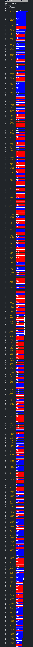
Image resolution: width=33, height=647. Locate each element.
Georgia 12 (11, 525)
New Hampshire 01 (11, 276)
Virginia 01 (11, 377)
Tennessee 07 (12, 204)
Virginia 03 (11, 224)
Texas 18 (11, 529)
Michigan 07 (12, 232)
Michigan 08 (12, 94)
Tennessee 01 (12, 97)
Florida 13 (11, 35)
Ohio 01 (11, 107)
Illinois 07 (11, 33)
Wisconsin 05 (12, 142)
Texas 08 (11, 590)
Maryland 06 (12, 491)
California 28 (12, 532)
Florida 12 (11, 223)
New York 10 (12, 30)
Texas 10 (11, 453)
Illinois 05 (11, 25)
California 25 (12, 622)
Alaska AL (11, 488)
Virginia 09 (11, 188)
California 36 (12, 45)
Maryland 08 (12, 460)
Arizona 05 (11, 563)
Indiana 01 (11, 354)
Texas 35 (11, 332)
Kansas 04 (11, 368)
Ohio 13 (11, 67)
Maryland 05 (12, 526)
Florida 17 (11, 34)
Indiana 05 (11, 336)
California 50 (12, 180)
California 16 (12, 521)
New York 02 (12, 625)
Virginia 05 (11, 282)
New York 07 (12, 133)
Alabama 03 (11, 205)
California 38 (12, 633)
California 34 (12, 537)
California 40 (12, 557)
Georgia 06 (11, 546)
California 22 (12, 644)
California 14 (12, 598)
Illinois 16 (11, 171)
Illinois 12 (11, 159)
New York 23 (12, 78)
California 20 (12, 589)
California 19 (12, 549)
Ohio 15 (11, 222)
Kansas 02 (11, 301)
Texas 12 (11, 473)
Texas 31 (11, 518)
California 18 (12, 638)
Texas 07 (11, 136)
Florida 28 (11, 606)
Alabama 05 (11, 247)
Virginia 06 (11, 261)
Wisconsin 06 (12, 73)
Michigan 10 (12, 111)
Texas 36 (11, 450)
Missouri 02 (11, 253)
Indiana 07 (11, 85)
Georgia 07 (11, 591)
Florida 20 (11, 466)
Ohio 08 (11, 306)
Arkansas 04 (12, 299)
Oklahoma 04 (12, 364)
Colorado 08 (12, 558)
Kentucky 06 (12, 162)
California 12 (12, 271)
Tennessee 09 (12, 267)
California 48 (12, 603)
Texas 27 (11, 455)
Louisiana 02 (12, 263)
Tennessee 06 (12, 134)
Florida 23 (11, 140)
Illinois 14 (11, 573)
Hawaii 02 (11, 611)
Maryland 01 (12, 339)
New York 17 (12, 595)
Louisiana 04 (12, 212)
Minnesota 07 (12, 118)
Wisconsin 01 (12, 163)
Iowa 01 (11, 124)
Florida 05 (11, 166)
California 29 (12, 616)
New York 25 (12, 76)
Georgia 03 (11, 490)
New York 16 (12, 454)
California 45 (12, 620)
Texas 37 (11, 18)
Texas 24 (11, 427)
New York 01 (12, 572)
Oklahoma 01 (12, 302)
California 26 (12, 613)
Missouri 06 (11, 428)
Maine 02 (11, 37)
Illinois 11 (11, 492)
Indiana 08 (11, 200)
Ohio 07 (11, 151)
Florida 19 (11, 39)
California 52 (12, 637)
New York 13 (12, 89)
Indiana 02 (11, 451)
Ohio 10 (11, 59)
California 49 (12, 553)
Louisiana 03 (12, 308)
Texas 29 (11, 604)
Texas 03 (11, 596)
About (9, 0)
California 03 (12, 323)
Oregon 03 (11, 262)
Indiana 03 (11, 351)
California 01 (12, 467)
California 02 (12, 216)
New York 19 (12, 112)
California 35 (12, 641)
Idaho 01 (11, 498)
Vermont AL (11, 68)
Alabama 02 (11, 334)
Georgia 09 (11, 559)
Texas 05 (11, 585)
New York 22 (12, 72)
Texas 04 (11, 478)
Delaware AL (12, 330)
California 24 (12, 545)
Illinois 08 (11, 442)
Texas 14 (11, 408)
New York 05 (12, 608)
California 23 (12, 615)
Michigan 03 (12, 365)
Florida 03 (11, 353)
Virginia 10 (11, 612)
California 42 (12, 602)
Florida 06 (11, 74)
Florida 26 (11, 565)
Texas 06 (11, 594)
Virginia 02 (11, 331)
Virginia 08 (11, 56)
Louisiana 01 (12, 254)
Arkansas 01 (12, 274)
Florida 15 (11, 446)
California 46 (12, 642)
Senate (18, 0)
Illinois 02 (11, 238)
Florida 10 (11, 376)
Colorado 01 (12, 16)
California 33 (12, 639)
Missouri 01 (11, 24)
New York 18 (12, 512)
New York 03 (12, 571)
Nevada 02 (11, 317)
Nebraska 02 (12, 237)
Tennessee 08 (12, 394)
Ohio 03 (11, 87)
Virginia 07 (11, 577)
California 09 (12, 634)
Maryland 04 (12, 534)
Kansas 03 (11, 236)
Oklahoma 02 (12, 357)
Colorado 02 (12, 83)
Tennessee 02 (12, 175)
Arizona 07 (11, 540)
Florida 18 (11, 506)
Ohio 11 (11, 22)
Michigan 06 (12, 229)
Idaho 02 (11, 527)
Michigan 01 (12, 26)
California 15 (12, 578)
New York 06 (12, 400)
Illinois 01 (11, 160)
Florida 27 (11, 250)
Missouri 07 (11, 243)
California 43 (12, 621)
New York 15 (12, 369)
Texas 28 (11, 607)
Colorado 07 (12, 91)
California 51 (12, 495)
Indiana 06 (11, 281)
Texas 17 (11, 487)
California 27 (12, 626)
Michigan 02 (12, 405)
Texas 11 (11, 337)
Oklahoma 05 (12, 280)
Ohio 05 (11, 196)
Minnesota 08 (12, 167)
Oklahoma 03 (12, 474)
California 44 (12, 629)
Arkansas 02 (12, 132)
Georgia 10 (11, 544)
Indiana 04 (11, 355)
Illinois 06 (11, 269)
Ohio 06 (11, 100)
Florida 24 (11, 462)
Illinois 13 (11, 88)
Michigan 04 (12, 312)
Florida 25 (11, 484)
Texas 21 (11, 296)
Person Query (7, 1)
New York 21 (12, 154)
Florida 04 (11, 371)
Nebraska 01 (12, 257)
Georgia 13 (11, 523)
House (13, 0)
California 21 (12, 631)
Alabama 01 (11, 342)
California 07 (12, 576)
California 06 (12, 511)
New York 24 (12, 123)
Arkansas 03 (12, 432)
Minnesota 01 (12, 169)
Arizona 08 (11, 350)
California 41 (12, 609)
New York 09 (12, 404)
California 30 (11, 21)
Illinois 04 (11, 580)
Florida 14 (11, 84)
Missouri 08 (11, 310)
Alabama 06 (11, 318)
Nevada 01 (11, 434)
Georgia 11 (11, 382)
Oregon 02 (11, 197)
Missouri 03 (11, 278)
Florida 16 (11, 387)
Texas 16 (11, 574)
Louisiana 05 (12, 433)
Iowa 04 (11, 164)
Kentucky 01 (12, 295)
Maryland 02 (12, 303)
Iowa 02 (11, 116)
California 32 (12, 399)
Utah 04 (11, 630)
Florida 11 (11, 367)
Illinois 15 (11, 144)
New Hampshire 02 (11, 289)
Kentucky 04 (12, 409)
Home (6, 0)
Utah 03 (11, 600)
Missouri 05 (11, 44)
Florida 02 (11, 258)
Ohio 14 (11, 156)
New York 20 (12, 99)
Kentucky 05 (12, 242)
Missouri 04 (11, 415)
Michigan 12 (12, 293)
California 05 (12, 515)
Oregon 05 (11, 311)
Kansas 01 (11, 189)
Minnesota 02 (12, 445)
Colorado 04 (12, 480)
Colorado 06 (12, 314)
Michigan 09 (12, 248)
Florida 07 (11, 226)
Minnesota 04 (12, 217)
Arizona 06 (11, 60)
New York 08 (12, 286)
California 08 (12, 581)
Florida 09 (11, 531)
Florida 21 (11, 287)
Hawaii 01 (11, 568)
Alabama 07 (11, 244)
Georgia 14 (11, 522)
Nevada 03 (11, 393)
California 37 (12, 593)
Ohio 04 (11, 343)
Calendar (23, 0)
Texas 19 (11, 472)
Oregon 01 (11, 58)
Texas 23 (11, 599)
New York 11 (12, 562)
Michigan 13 (12, 335)
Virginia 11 (11, 550)
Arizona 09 (11, 449)
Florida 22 (11, 268)
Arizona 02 (11, 398)
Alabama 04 (11, 416)
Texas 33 (11, 569)
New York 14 (12, 461)
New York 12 (12, 11)
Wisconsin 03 (12, 143)
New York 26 (12, 43)
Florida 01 (11, 259)
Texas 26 (11, 538)
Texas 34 (11, 628)
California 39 (12, 646)
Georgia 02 (11, 379)
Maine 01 (11, 51)
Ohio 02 (11, 347)
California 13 (12, 643)
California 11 (12, 19)
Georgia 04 (11, 542)
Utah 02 (11, 582)
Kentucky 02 (12, 324)
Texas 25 (11, 547)
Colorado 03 (12, 77)
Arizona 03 (11, 617)
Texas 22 (11, 586)
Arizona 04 (11, 246)
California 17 (12, 541)
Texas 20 (11, 530)
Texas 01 (11, 510)
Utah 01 (11, 587)
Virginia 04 (11, 146)
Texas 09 (11, 501)
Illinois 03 (11, 447)
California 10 (12, 519)
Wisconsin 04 (12, 101)
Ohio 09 (11, 48)
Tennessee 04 (12, 437)
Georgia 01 (11, 403)
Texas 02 (11, 561)
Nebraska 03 (12, 110)
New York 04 (12, 624)
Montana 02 (11, 194)
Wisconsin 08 (12, 104)
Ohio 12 (11, 419)
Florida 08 (11, 172)
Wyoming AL (12, 115)
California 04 (12, 479)
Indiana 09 (11, 179)
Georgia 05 (11, 29)
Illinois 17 (11, 55)
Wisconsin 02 (12, 38)
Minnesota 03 (12, 168)
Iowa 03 (11, 137)
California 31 (12, 635)
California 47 (12, 307)
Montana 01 (11, 114)
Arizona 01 (11, 28)
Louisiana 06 (12, 407)
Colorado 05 (12, 320)
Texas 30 (11, 435)
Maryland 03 (12, 468)
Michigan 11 (12, 66)
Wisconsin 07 (12, 54)
